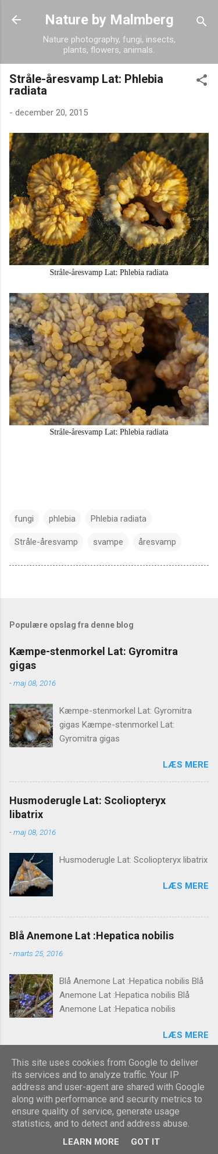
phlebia (62, 518)
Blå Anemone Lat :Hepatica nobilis (91, 935)
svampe (108, 542)
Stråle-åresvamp (46, 542)
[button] (202, 82)
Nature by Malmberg (109, 20)
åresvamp (157, 542)
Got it (145, 1142)
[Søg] (202, 23)
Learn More (91, 1142)
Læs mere (186, 764)
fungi (24, 518)
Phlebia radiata (118, 518)
